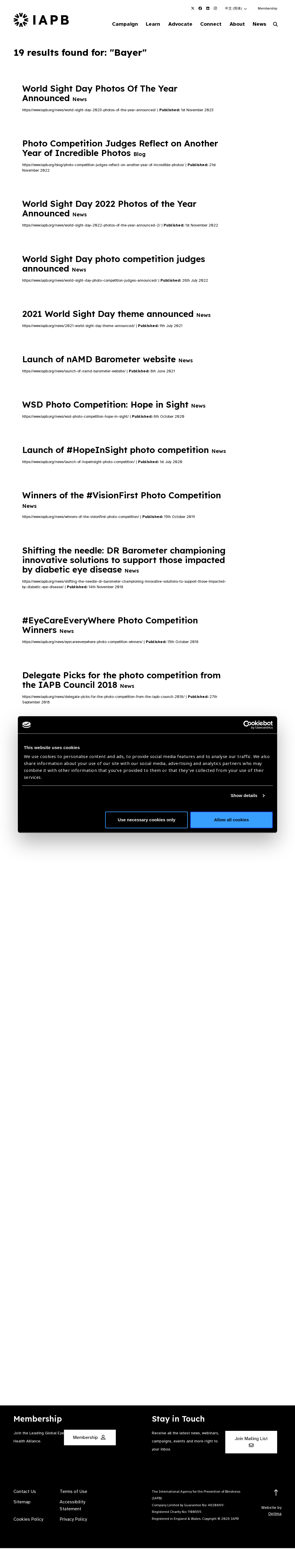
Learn (144, 24)
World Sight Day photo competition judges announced (113, 264)
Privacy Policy (73, 1520)
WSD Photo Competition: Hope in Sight (113, 405)
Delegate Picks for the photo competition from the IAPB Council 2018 (121, 681)
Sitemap (22, 1503)
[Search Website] (275, 25)
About (233, 24)
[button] (236, 8)
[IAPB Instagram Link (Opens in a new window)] (215, 8)
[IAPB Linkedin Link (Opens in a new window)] (207, 8)
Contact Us (25, 1492)
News (257, 24)
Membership (267, 8)
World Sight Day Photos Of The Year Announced (99, 93)
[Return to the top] (276, 1493)
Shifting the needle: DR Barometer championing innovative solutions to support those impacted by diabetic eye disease (124, 560)
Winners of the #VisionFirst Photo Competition (121, 500)
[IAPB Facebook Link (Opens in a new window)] (200, 8)
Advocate (173, 24)
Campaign (114, 24)
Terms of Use (73, 1492)
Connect (205, 24)
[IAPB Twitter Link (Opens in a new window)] (192, 8)
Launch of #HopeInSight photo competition (124, 450)
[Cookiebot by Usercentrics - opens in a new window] (247, 724)
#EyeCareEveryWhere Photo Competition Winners (110, 626)
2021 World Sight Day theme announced (116, 314)
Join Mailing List (251, 1442)
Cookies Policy (28, 1520)
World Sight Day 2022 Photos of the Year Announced (109, 209)
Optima (274, 1514)
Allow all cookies (231, 819)
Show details (244, 795)
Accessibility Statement (72, 1506)
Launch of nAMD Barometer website (107, 359)
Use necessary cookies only (146, 819)
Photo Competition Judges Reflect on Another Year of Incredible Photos (120, 149)
